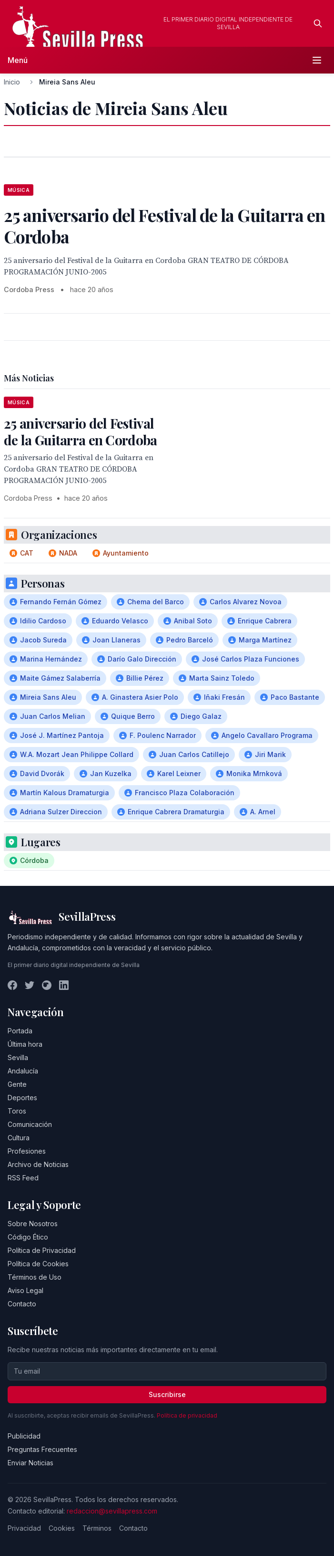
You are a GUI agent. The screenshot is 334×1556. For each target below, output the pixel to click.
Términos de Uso (34, 1277)
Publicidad (24, 1436)
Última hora (25, 1044)
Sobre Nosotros (33, 1224)
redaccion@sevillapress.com (112, 1511)
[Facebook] (12, 985)
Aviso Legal (25, 1290)
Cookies (62, 1528)
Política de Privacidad (42, 1250)
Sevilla (18, 1057)
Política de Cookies (38, 1264)
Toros (17, 1111)
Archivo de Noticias (38, 1164)
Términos (96, 1528)
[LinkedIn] (64, 985)
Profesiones (27, 1151)
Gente (17, 1084)
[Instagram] (46, 985)
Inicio (12, 82)
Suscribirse (167, 1394)
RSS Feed (23, 1178)
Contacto (22, 1304)
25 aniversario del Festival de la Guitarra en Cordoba (80, 431)
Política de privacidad (187, 1415)
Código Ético (28, 1237)
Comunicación (30, 1124)
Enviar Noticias (30, 1463)
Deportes (22, 1097)
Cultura (19, 1138)
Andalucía (23, 1071)
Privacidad (24, 1528)
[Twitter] (29, 985)
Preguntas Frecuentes (42, 1449)
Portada (20, 1031)
